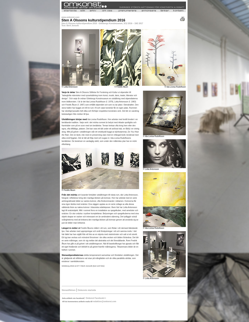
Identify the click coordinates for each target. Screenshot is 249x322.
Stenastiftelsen (68, 290)
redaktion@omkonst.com (104, 301)
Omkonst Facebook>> (96, 298)
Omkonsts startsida (87, 290)
